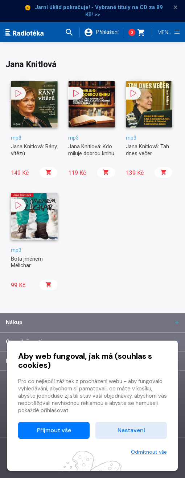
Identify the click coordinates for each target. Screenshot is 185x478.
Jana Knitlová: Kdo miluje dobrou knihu (91, 149)
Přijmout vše (54, 430)
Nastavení (131, 430)
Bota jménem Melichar (27, 262)
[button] (72, 32)
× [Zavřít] (175, 7)
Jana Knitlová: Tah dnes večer (147, 149)
